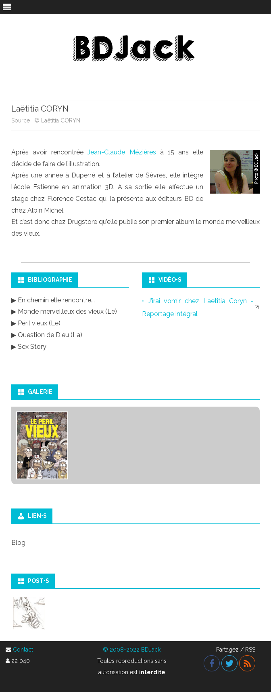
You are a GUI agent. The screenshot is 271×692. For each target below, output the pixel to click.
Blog (18, 542)
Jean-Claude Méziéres (122, 152)
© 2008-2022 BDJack (132, 649)
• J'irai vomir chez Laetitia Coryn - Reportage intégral (198, 307)
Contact (23, 649)
